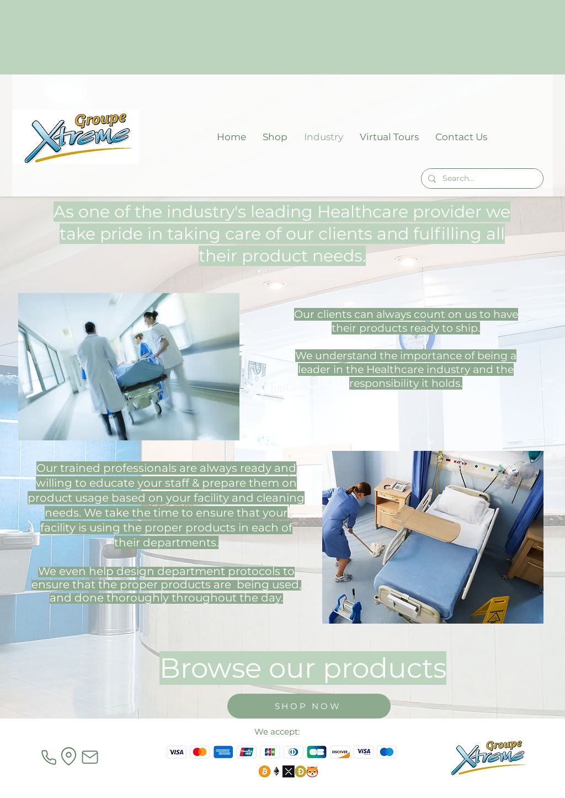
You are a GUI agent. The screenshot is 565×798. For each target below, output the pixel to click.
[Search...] (481, 179)
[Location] (68, 756)
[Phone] (49, 757)
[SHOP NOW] (309, 706)
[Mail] (90, 757)
